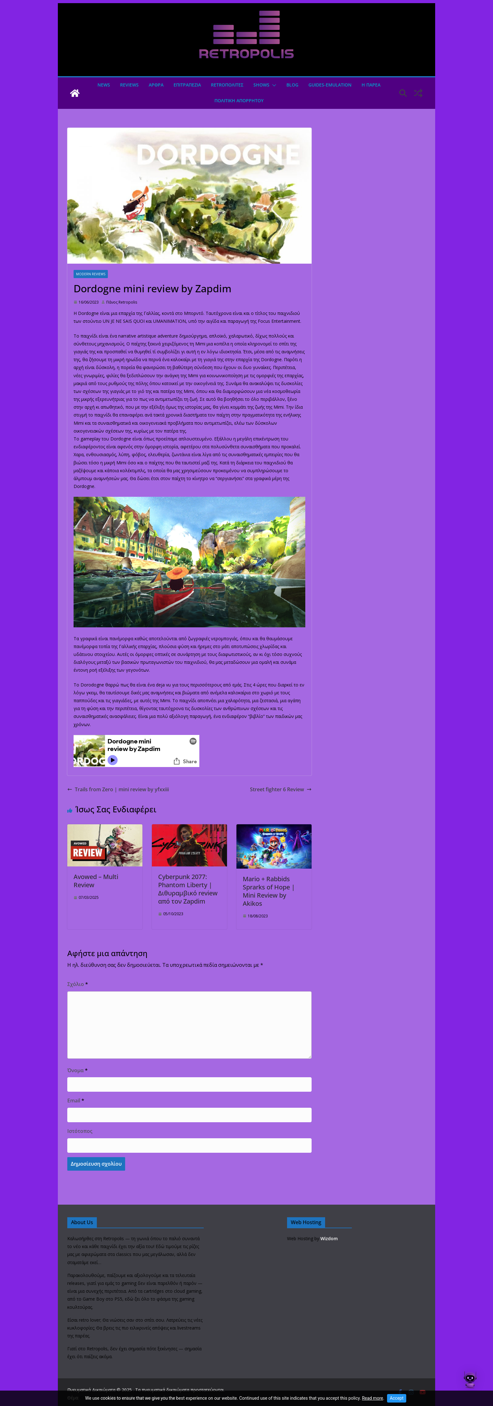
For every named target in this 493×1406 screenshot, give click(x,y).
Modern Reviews (90, 274)
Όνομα (77, 1070)
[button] (272, 85)
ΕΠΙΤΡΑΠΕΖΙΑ (187, 85)
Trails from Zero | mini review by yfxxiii (118, 789)
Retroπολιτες (227, 85)
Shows (261, 85)
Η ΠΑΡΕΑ (371, 85)
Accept (397, 1398)
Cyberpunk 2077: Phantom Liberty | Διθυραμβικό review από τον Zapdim (188, 888)
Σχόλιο (77, 984)
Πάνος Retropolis (121, 302)
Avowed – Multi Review (96, 880)
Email (75, 1100)
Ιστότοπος (79, 1131)
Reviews (129, 85)
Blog (292, 85)
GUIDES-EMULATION (330, 85)
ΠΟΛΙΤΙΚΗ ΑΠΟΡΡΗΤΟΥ (238, 101)
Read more (372, 1398)
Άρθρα (156, 85)
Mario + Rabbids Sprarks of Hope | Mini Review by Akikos (269, 891)
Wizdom (329, 1238)
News (103, 85)
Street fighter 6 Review (281, 789)
